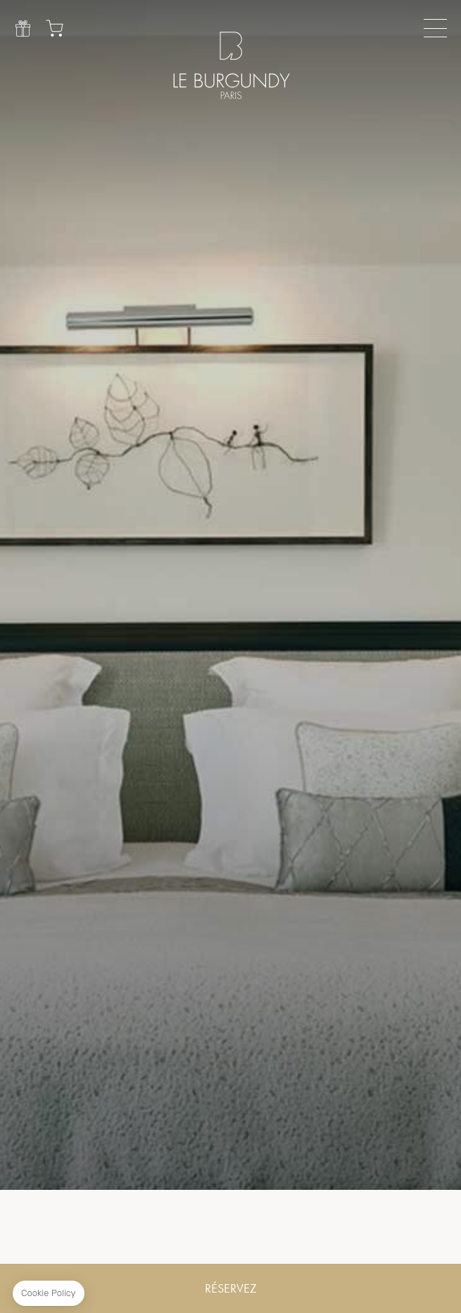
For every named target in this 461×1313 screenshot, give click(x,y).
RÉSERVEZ (231, 1288)
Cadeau (23, 28)
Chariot (54, 28)
